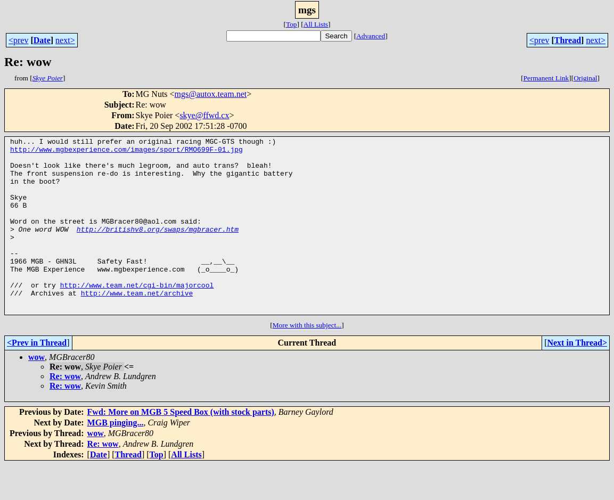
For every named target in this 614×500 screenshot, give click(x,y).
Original (585, 78)
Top (291, 24)
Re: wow (65, 411)
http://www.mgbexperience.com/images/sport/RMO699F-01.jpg (126, 152)
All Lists (316, 24)
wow (36, 392)
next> (65, 40)
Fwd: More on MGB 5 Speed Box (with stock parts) (180, 447)
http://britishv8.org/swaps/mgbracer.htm (158, 248)
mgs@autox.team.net (211, 94)
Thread (567, 40)
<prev (18, 40)
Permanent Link (546, 78)
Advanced (370, 36)
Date (42, 40)
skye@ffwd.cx (204, 115)
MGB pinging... (115, 457)
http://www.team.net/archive (137, 325)
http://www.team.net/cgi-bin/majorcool (137, 315)
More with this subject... (307, 360)
